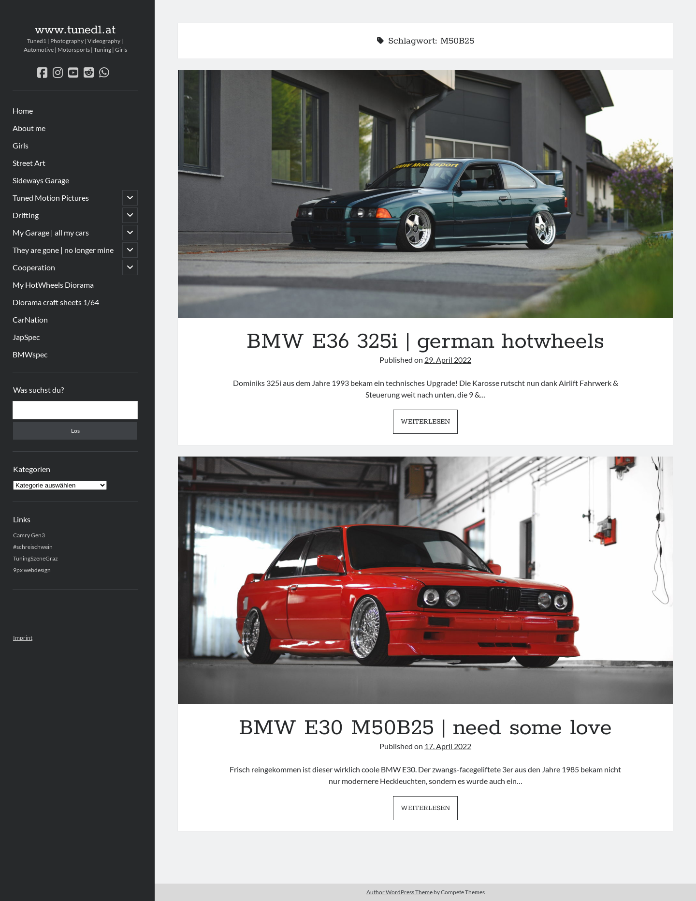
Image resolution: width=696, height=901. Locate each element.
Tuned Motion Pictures (51, 197)
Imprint (22, 637)
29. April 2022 (447, 359)
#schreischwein (33, 546)
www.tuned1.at (75, 30)
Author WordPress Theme (399, 892)
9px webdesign (32, 570)
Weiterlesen (429, 424)
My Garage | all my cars (51, 232)
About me (29, 128)
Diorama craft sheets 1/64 (56, 302)
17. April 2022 (447, 746)
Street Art (29, 162)
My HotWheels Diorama (53, 284)
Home (23, 110)
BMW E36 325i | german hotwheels (425, 194)
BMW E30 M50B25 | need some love (425, 580)
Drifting (26, 215)
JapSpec (26, 336)
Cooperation (34, 267)
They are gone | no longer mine (63, 249)
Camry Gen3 (29, 535)
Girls (21, 145)
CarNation (30, 319)
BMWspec (30, 354)
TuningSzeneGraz (35, 558)
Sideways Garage (41, 180)
